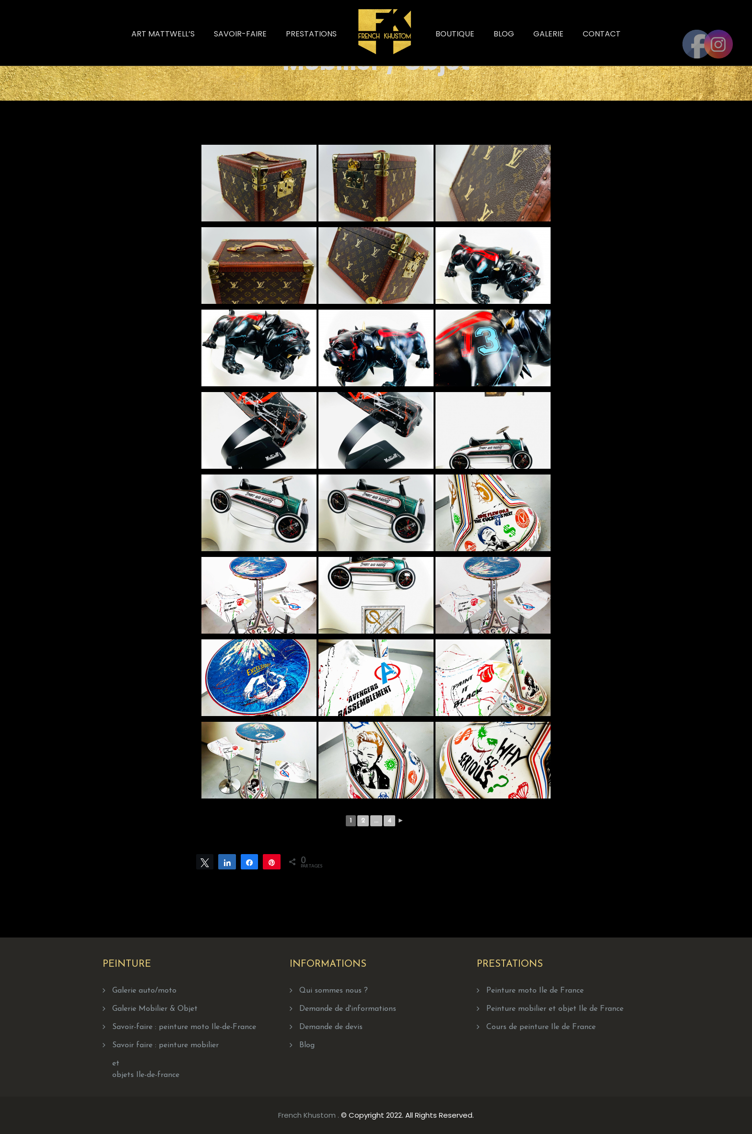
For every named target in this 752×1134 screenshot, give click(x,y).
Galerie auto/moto (144, 991)
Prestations (311, 33)
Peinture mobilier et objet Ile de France (554, 1009)
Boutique (454, 33)
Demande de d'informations (347, 1009)
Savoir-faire (240, 33)
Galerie (548, 33)
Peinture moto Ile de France (535, 991)
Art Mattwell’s (163, 33)
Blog (504, 33)
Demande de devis (331, 1027)
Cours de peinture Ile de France (541, 1027)
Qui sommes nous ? (333, 991)
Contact (602, 33)
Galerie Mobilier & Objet (155, 1009)
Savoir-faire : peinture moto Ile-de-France (184, 1027)
